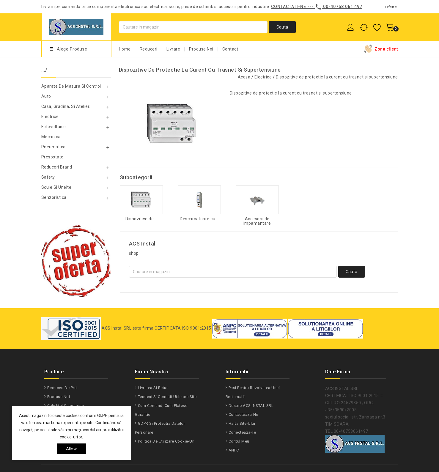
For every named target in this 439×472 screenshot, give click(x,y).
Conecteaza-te (242, 432)
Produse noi (58, 396)
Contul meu (239, 441)
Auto (46, 96)
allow (71, 448)
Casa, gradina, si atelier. (65, 106)
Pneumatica (53, 146)
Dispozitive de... (141, 219)
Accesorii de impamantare (257, 221)
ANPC (234, 450)
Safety (48, 177)
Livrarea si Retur (153, 388)
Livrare (173, 49)
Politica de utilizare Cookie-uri (166, 441)
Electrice (50, 116)
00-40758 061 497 (342, 6)
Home (125, 49)
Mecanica (51, 136)
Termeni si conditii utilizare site (167, 396)
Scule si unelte (56, 187)
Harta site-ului (242, 423)
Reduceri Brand (56, 167)
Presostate (52, 157)
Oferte (391, 7)
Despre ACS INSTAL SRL (251, 405)
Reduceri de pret (62, 388)
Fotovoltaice (53, 126)
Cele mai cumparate (65, 405)
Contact (230, 49)
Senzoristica (54, 197)
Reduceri (149, 49)
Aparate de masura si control (71, 86)
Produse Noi (201, 49)
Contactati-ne (288, 6)
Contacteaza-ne (243, 414)
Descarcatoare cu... (199, 219)
